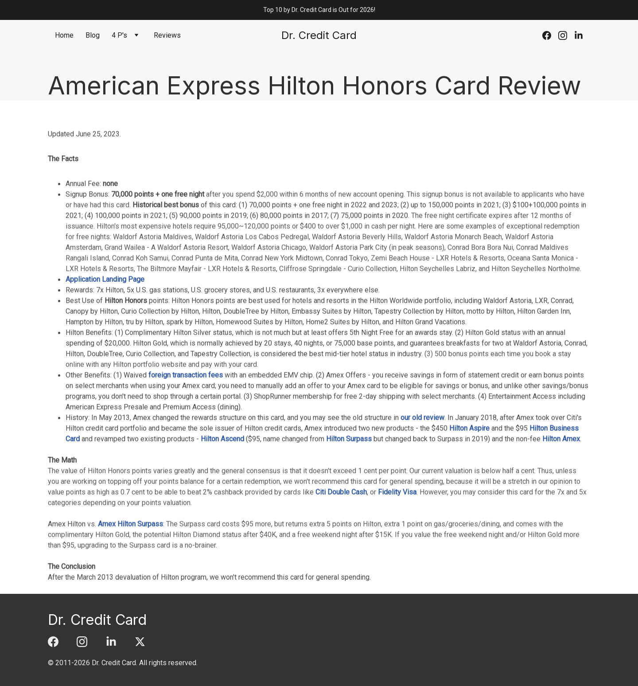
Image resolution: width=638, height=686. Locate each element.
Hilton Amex (561, 487)
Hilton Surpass (349, 487)
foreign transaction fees (186, 423)
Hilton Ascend (222, 487)
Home (64, 35)
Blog (93, 35)
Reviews (167, 35)
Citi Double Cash (341, 540)
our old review (422, 466)
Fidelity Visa (397, 540)
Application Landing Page (105, 328)
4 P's (119, 35)
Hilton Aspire (469, 476)
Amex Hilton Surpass (130, 572)
